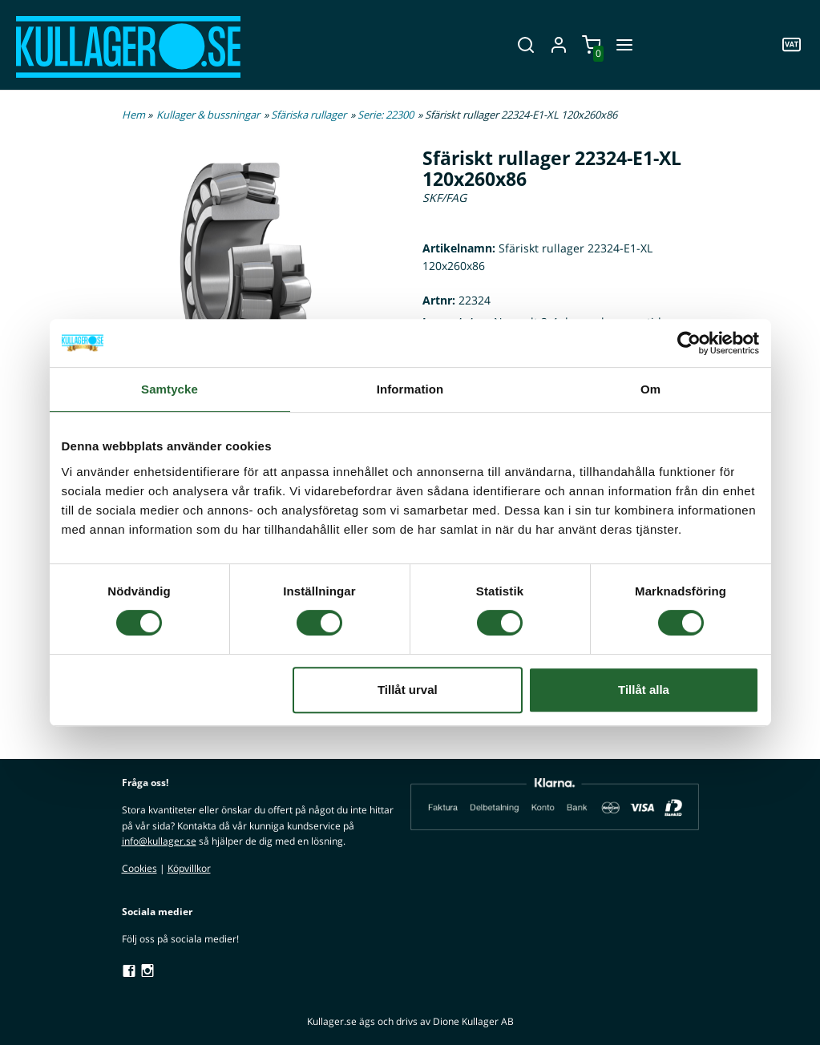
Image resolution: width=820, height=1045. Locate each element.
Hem (133, 114)
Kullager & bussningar (208, 114)
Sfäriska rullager (308, 114)
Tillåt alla (643, 689)
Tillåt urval (408, 689)
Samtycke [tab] (169, 389)
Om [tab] (650, 389)
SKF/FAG (444, 197)
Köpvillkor (189, 868)
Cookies (139, 868)
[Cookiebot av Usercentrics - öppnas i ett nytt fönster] (689, 343)
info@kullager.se (159, 841)
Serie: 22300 (385, 114)
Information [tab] (410, 389)
